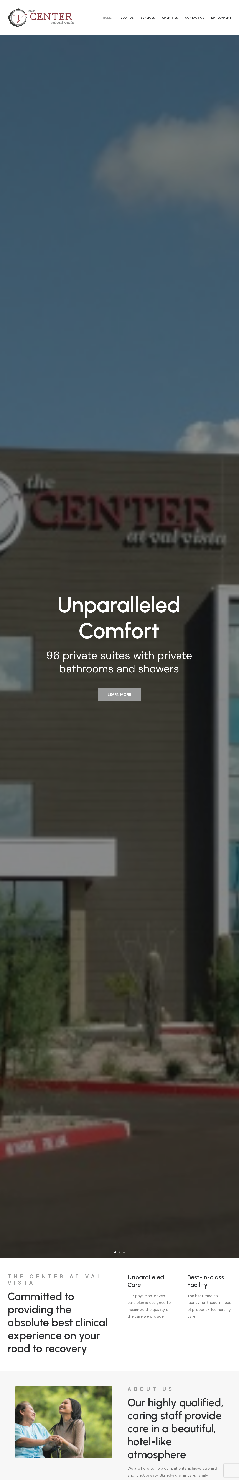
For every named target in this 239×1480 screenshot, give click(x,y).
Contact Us (119, 1381)
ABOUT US (126, 17)
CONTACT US (194, 17)
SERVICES (148, 17)
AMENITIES (170, 17)
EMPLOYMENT (221, 17)
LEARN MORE (119, 153)
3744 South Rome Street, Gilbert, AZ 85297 (47, 1279)
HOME (107, 17)
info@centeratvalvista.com (68, 1439)
